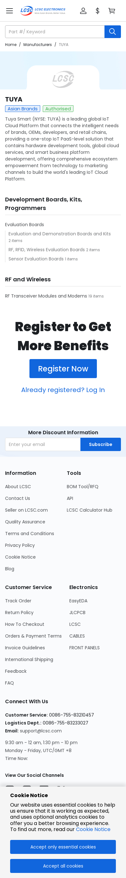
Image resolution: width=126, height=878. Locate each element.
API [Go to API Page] (70, 498)
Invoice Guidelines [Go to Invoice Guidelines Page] (25, 648)
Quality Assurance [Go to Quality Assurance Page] (25, 522)
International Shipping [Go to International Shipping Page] (29, 659)
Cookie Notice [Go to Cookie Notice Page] (20, 557)
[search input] (55, 32)
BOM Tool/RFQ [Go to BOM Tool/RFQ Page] (82, 486)
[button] (83, 11)
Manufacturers (37, 44)
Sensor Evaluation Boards (37, 259)
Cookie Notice (93, 829)
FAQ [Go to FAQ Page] (9, 683)
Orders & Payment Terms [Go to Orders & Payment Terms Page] (33, 636)
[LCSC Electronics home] (43, 11)
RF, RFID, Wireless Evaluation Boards (47, 249)
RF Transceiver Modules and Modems (46, 296)
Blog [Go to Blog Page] (9, 569)
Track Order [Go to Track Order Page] (18, 601)
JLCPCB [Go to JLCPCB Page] (77, 612)
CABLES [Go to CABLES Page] (77, 636)
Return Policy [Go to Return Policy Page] (19, 612)
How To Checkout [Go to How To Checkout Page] (24, 624)
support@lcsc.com (41, 731)
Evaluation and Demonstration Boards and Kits (60, 234)
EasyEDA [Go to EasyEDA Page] (78, 601)
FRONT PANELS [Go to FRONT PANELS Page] (84, 648)
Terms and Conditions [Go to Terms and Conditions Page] (29, 533)
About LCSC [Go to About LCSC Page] (18, 486)
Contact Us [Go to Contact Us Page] (17, 498)
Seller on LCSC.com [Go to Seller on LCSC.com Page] (26, 510)
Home (10, 44)
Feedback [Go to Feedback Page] (16, 671)
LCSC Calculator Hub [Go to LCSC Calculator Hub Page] (89, 510)
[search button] (112, 31)
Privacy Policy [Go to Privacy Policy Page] (20, 545)
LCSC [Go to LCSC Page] (75, 624)
